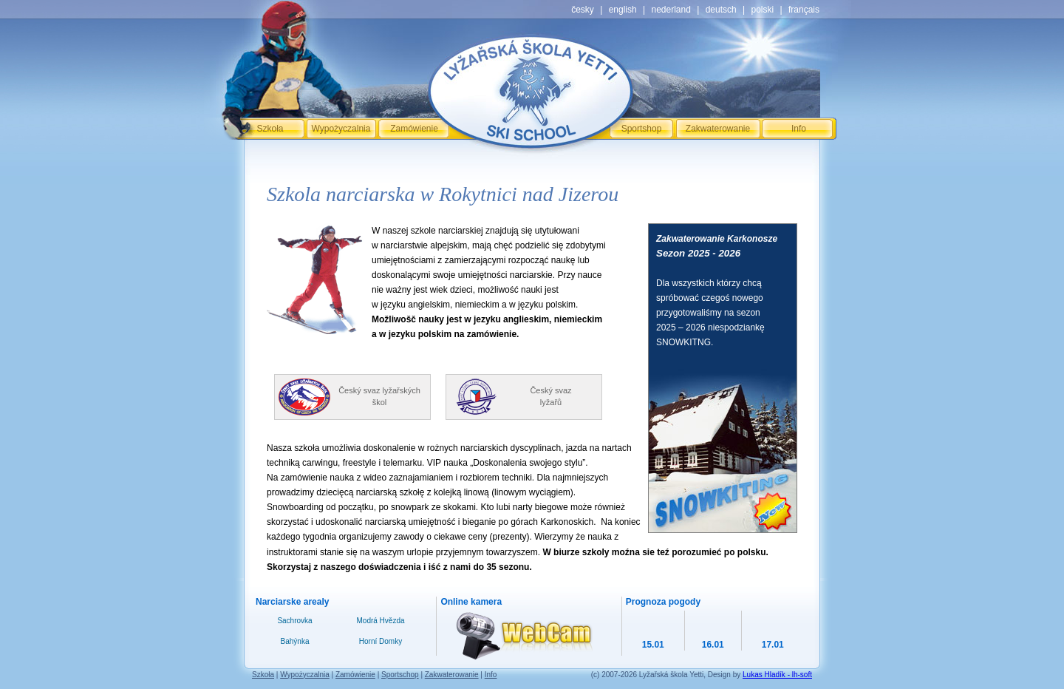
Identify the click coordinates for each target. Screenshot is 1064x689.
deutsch (721, 9)
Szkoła (269, 128)
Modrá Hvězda (380, 621)
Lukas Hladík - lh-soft (777, 675)
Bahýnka (295, 641)
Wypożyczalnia (341, 128)
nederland (670, 9)
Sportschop (400, 675)
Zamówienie (414, 128)
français (803, 9)
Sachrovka (294, 621)
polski (762, 9)
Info (798, 128)
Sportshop (641, 128)
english (623, 9)
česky (582, 9)
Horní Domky (380, 641)
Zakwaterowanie (718, 128)
